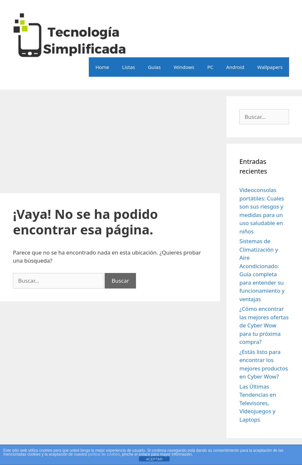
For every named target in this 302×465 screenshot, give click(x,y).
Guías (154, 67)
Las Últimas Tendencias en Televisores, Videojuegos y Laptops (257, 403)
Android (235, 67)
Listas (128, 67)
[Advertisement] (110, 141)
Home (102, 67)
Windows (184, 67)
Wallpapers (270, 67)
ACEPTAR (154, 459)
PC (210, 67)
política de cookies (104, 454)
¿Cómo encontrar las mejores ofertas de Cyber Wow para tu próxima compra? (263, 325)
